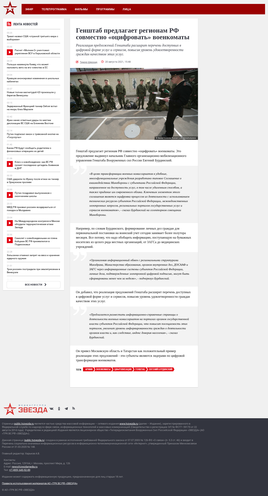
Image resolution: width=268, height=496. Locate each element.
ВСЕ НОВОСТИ (36, 284)
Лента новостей (22, 24)
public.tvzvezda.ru (24, 423)
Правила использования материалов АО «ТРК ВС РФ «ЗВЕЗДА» (39, 483)
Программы (105, 9)
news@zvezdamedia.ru (24, 466)
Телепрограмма (54, 9)
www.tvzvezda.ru (128, 423)
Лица (127, 9)
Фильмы (81, 9)
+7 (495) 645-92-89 (19, 470)
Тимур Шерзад (88, 62)
